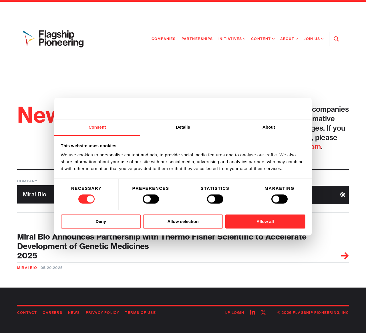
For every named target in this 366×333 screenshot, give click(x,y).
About (287, 39)
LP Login (234, 312)
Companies (164, 39)
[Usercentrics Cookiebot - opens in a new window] (280, 108)
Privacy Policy (103, 312)
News (74, 312)
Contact (27, 312)
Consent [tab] (97, 127)
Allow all (265, 221)
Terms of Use (140, 312)
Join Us (312, 39)
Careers (52, 312)
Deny (101, 221)
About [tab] (268, 127)
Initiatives (230, 39)
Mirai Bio (27, 268)
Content (261, 39)
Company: (28, 181)
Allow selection (182, 221)
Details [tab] (183, 127)
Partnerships (197, 39)
